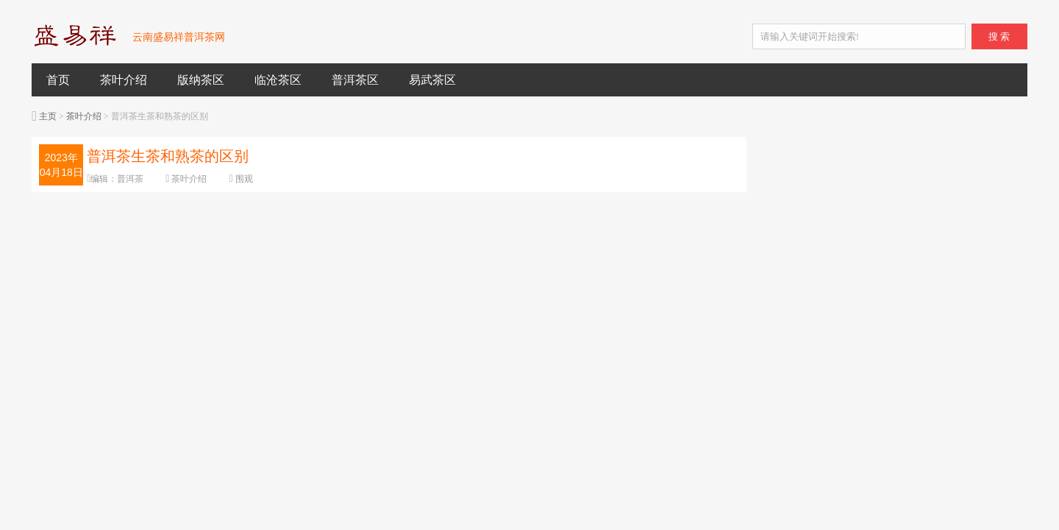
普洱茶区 (355, 80)
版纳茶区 (200, 80)
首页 (58, 80)
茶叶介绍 (123, 80)
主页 (48, 116)
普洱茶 (130, 179)
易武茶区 (432, 80)
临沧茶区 (278, 80)
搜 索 (999, 36)
